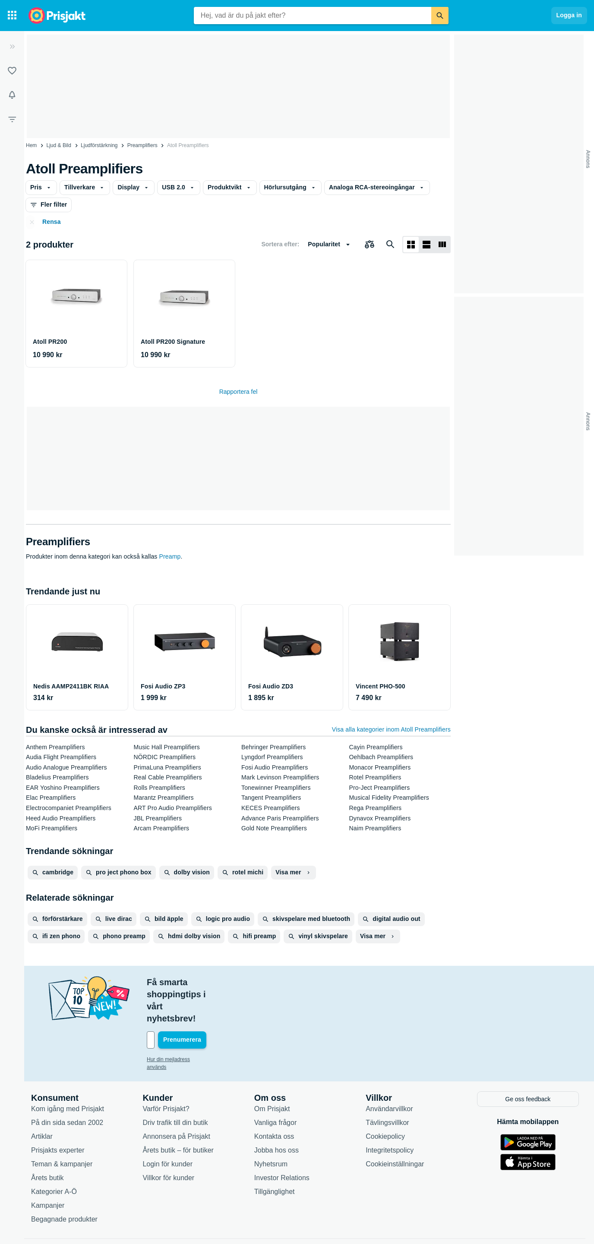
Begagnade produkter (64, 1182)
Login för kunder (167, 1127)
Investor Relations (282, 1140)
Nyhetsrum (271, 1127)
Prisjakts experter (58, 1113)
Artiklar (42, 1099)
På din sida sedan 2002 (67, 1085)
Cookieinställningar (395, 1127)
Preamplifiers (142, 145)
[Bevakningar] (12, 95)
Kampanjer (47, 1168)
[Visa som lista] (426, 244)
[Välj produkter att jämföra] (369, 244)
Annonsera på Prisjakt (176, 1099)
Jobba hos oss (276, 1113)
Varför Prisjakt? (165, 1071)
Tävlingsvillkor (387, 1085)
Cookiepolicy (385, 1099)
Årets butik (47, 1140)
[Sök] (440, 15)
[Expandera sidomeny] (12, 46)
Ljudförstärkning (99, 145)
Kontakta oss (274, 1099)
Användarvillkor (389, 1071)
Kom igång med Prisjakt (67, 1071)
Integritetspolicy (390, 1113)
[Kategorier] (12, 15)
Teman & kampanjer (61, 1127)
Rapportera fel (238, 391)
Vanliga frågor (275, 1085)
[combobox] (312, 15)
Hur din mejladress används (179, 1023)
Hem (31, 145)
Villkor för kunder (168, 1140)
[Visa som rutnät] (411, 244)
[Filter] (12, 119)
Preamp (170, 556)
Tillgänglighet (274, 1154)
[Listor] (12, 70)
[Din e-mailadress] (203, 1003)
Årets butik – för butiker (178, 1113)
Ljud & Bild (59, 145)
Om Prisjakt (272, 1071)
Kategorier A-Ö (54, 1154)
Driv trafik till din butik (175, 1085)
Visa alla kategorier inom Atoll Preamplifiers (391, 729)
